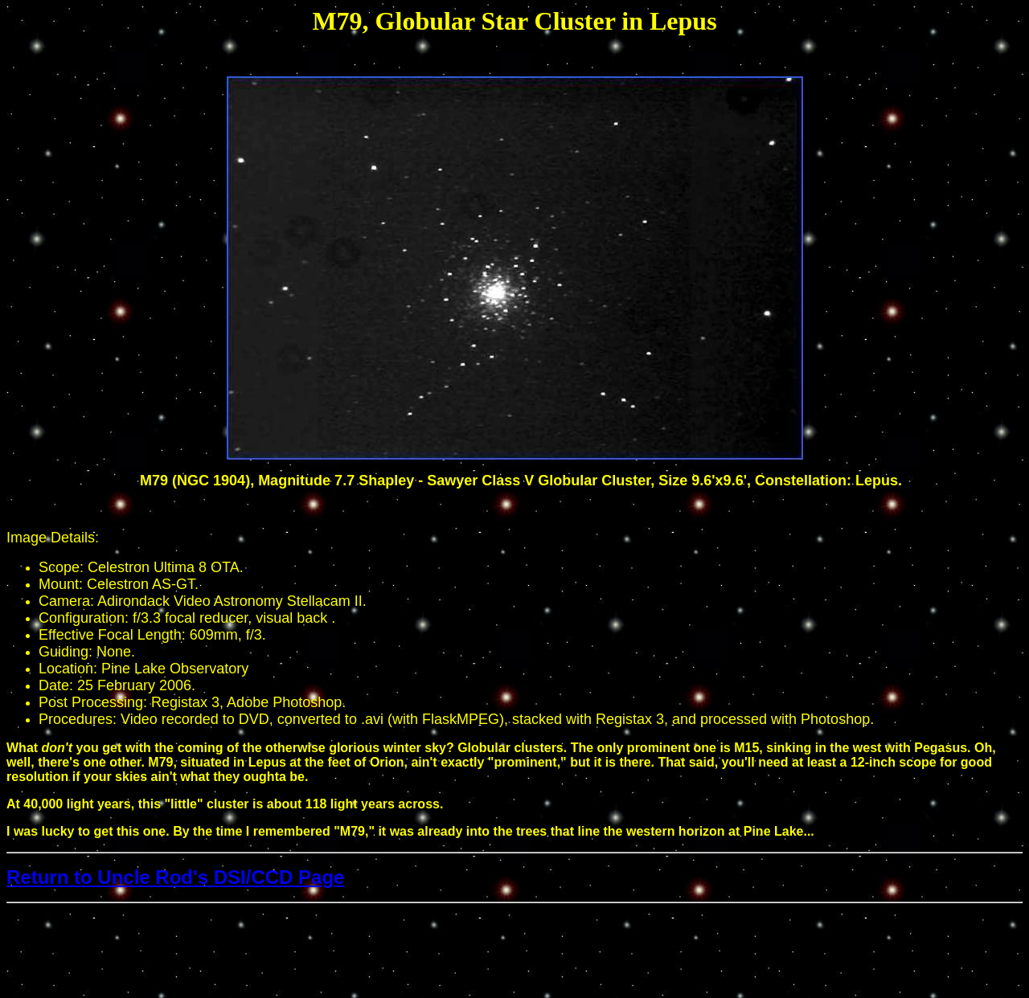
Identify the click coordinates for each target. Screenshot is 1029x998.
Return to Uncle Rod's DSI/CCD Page (175, 877)
